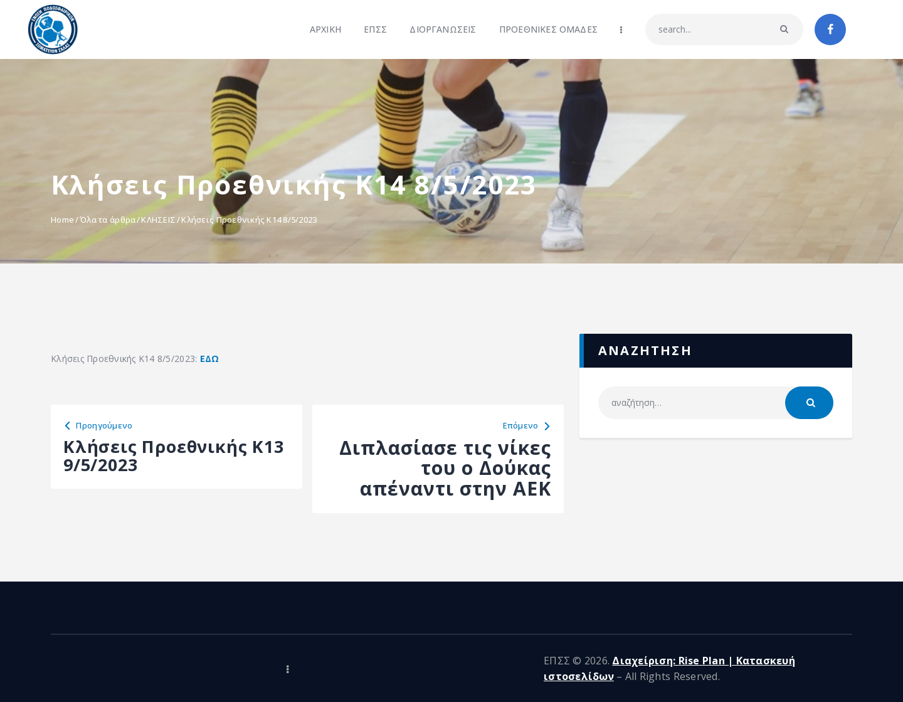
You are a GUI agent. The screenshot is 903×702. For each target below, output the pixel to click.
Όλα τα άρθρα (107, 219)
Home (62, 219)
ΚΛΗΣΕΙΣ (158, 219)
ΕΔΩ (209, 358)
